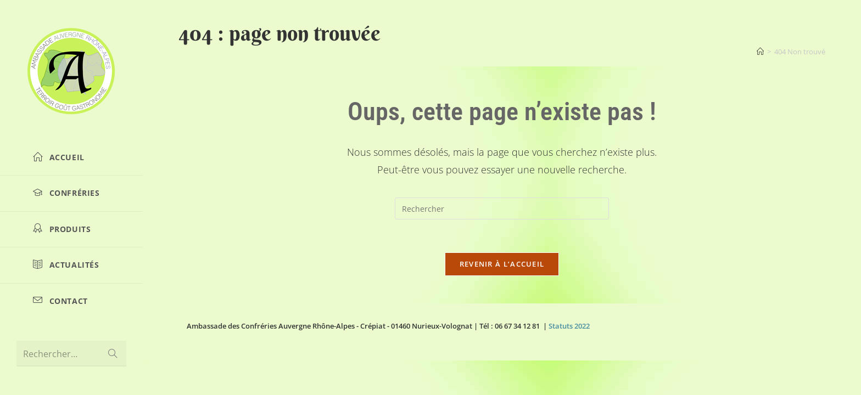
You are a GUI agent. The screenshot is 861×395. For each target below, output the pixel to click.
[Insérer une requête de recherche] (502, 208)
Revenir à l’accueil (502, 264)
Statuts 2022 (569, 326)
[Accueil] (760, 52)
